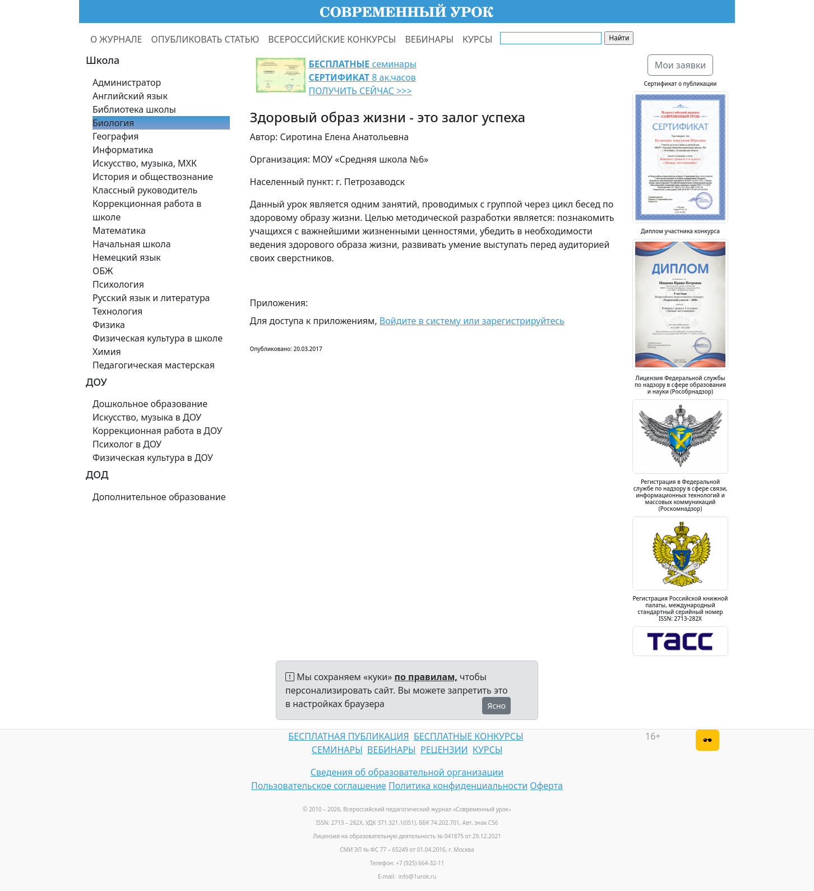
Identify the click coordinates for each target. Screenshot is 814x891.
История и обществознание (152, 176)
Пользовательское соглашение (318, 785)
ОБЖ (102, 271)
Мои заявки (680, 65)
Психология (118, 284)
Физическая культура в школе (157, 338)
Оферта (546, 785)
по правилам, (426, 677)
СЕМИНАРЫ (337, 750)
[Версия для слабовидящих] (707, 740)
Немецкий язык (126, 257)
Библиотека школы (134, 109)
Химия (106, 351)
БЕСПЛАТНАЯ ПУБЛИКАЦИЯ (348, 736)
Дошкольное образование (149, 404)
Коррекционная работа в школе (146, 210)
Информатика (122, 150)
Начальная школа (131, 244)
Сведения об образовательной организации (407, 772)
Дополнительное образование (159, 497)
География (115, 136)
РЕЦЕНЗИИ (444, 750)
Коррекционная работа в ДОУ (157, 430)
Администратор (126, 82)
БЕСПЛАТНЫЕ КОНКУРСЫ (468, 736)
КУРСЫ (477, 39)
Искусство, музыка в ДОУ (146, 417)
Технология (117, 311)
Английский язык (130, 96)
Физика (108, 324)
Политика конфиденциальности (458, 785)
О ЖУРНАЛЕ (116, 39)
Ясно (496, 705)
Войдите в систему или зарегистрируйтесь (472, 321)
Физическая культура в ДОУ (152, 457)
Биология (113, 123)
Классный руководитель (144, 190)
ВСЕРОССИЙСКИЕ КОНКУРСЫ (332, 39)
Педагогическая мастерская (153, 365)
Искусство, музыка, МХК (144, 163)
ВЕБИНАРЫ (429, 39)
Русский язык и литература (151, 298)
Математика (119, 230)
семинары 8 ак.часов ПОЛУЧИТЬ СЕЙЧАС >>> (363, 77)
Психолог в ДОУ (126, 444)
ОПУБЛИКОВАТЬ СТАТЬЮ (205, 39)
